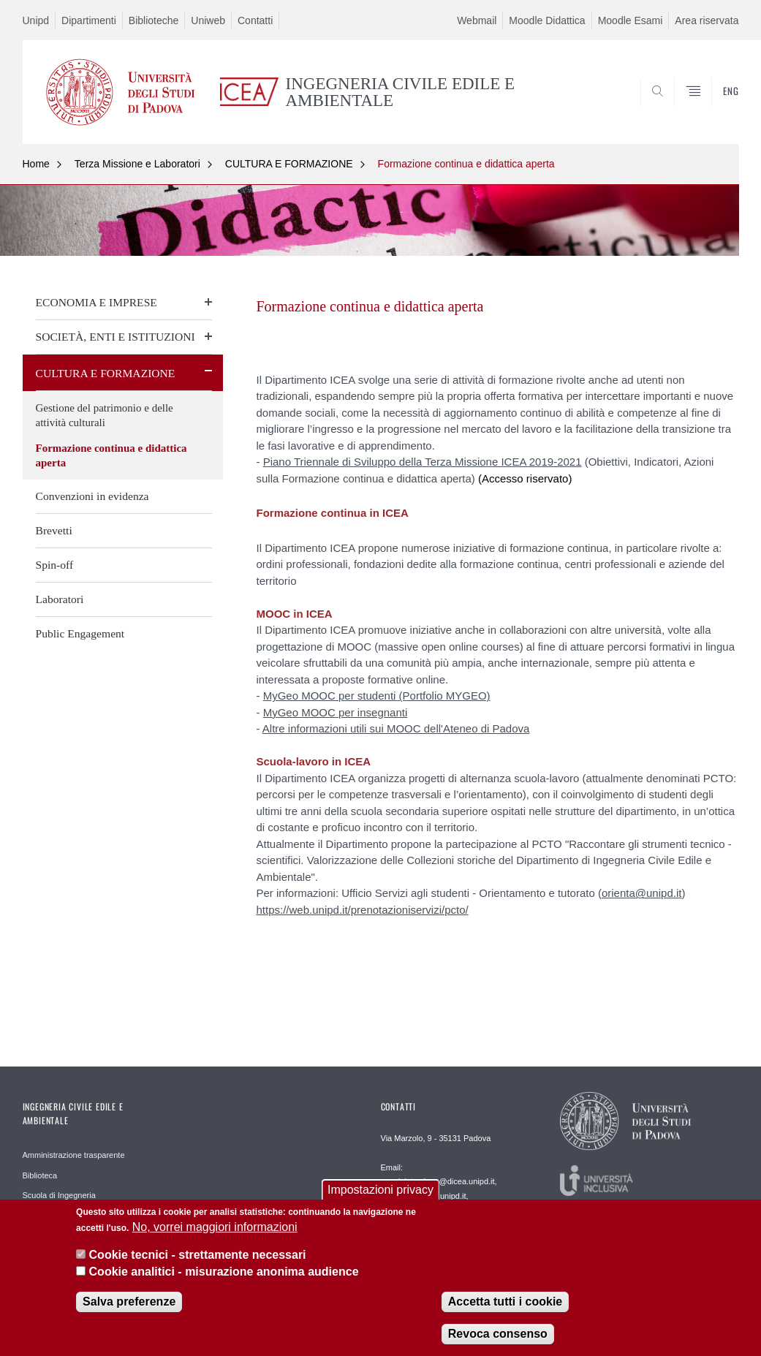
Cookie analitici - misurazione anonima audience (224, 1276)
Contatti (255, 20)
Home (36, 164)
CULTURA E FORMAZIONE (289, 164)
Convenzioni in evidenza (92, 496)
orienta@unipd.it (641, 893)
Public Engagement (80, 633)
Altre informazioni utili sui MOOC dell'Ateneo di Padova (396, 728)
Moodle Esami (630, 20)
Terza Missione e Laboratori (137, 164)
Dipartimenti (88, 20)
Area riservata (706, 20)
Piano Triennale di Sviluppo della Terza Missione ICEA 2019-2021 (422, 461)
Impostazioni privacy (380, 1194)
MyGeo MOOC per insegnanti (335, 712)
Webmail (476, 20)
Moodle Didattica (547, 20)
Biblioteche (154, 20)
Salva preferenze (129, 1306)
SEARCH (677, 109)
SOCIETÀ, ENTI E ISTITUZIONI (115, 336)
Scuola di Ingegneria (59, 1195)
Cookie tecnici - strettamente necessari (197, 1260)
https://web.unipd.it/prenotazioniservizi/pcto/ (363, 910)
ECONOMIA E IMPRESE (96, 302)
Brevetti (54, 530)
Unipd (36, 20)
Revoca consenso (498, 1339)
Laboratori (60, 599)
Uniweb (208, 20)
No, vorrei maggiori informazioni (215, 1232)
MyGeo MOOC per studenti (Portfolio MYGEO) (377, 695)
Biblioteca (40, 1175)
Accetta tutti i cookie (505, 1306)
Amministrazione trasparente (74, 1155)
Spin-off (55, 564)
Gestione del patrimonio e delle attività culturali (104, 415)
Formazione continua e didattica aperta (466, 164)
